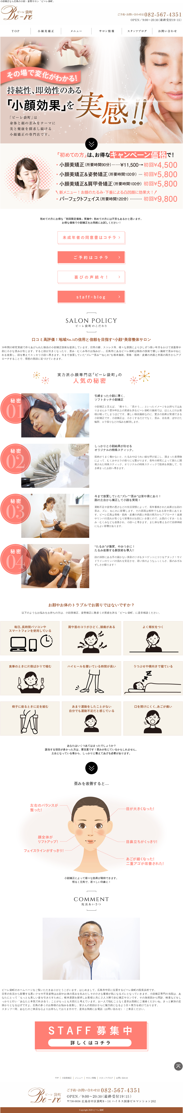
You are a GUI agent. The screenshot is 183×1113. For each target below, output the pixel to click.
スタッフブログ (106, 1078)
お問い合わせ (122, 1078)
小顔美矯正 (67, 1078)
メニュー (79, 1078)
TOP (57, 1078)
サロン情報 (91, 1078)
